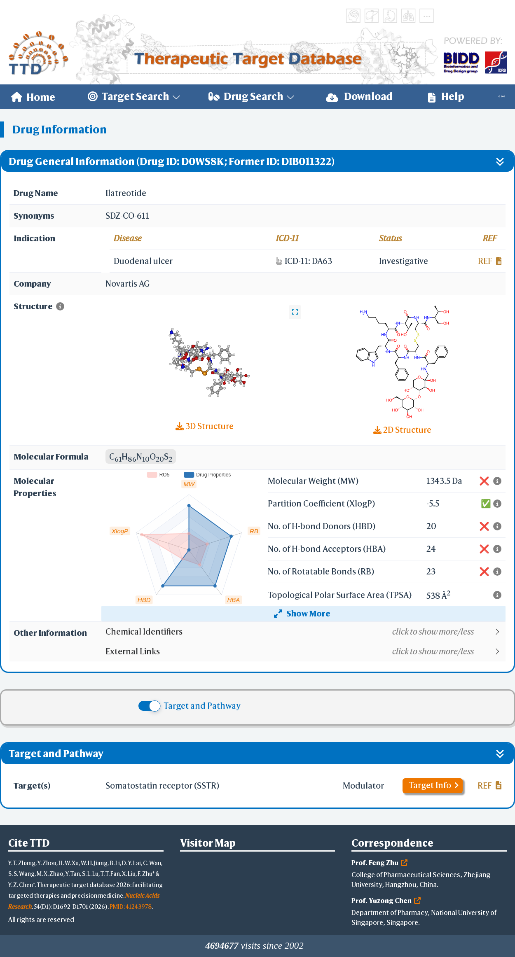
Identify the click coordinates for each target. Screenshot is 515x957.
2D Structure (402, 429)
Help (446, 97)
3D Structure (205, 426)
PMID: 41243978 (131, 906)
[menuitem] (33, 96)
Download (359, 97)
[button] (305, 632)
